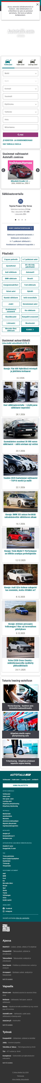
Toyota (5, 893)
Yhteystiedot (7, 866)
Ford (4, 878)
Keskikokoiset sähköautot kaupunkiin (20, 245)
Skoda (5, 890)
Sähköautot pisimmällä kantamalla (20, 235)
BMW (4, 876)
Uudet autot (15, 779)
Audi (4, 873)
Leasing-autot (25, 779)
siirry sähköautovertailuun (20, 228)
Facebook (9, 908)
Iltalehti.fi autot (8, 846)
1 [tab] (16, 220)
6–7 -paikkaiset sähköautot (20, 241)
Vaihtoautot (6, 779)
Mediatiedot (6, 814)
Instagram (9, 911)
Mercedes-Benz (8, 883)
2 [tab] (19, 220)
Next (38, 170)
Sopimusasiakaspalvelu (10, 826)
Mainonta (6, 818)
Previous (3, 170)
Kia (4, 881)
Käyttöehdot (6, 861)
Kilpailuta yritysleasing (10, 806)
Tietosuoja (6, 863)
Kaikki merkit (7, 900)
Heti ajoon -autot (8, 799)
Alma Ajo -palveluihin (22, 918)
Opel (4, 888)
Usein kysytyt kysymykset (11, 858)
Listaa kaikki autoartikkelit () (15, 343)
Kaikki (30, 329)
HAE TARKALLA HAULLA (12, 144)
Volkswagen (6, 895)
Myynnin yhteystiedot (9, 823)
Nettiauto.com (7, 838)
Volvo (4, 898)
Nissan (5, 885)
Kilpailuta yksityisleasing (11, 804)
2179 (25, 343)
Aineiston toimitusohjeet (10, 821)
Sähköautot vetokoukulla (20, 238)
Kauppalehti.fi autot (9, 848)
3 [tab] (22, 220)
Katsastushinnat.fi (9, 836)
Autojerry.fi (6, 833)
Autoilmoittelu (7, 816)
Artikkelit (35, 779)
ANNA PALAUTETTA (20, 785)
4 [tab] (25, 220)
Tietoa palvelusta (8, 856)
